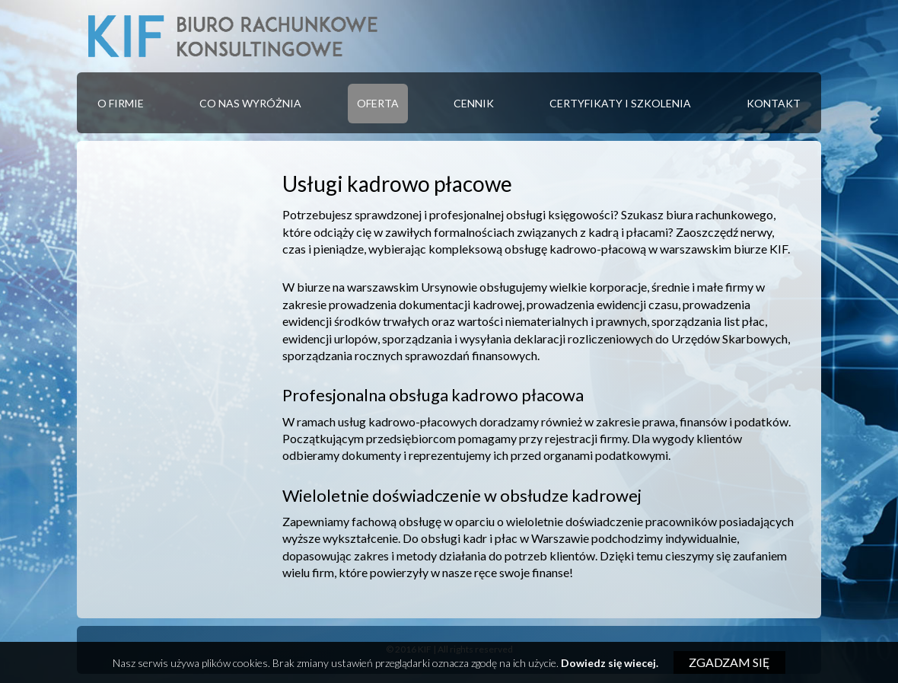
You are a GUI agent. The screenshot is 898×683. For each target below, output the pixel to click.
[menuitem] (120, 103)
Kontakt (774, 103)
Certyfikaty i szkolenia (620, 103)
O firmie (120, 103)
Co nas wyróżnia (250, 103)
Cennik (474, 103)
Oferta (378, 103)
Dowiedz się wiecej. (609, 662)
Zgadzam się (729, 662)
